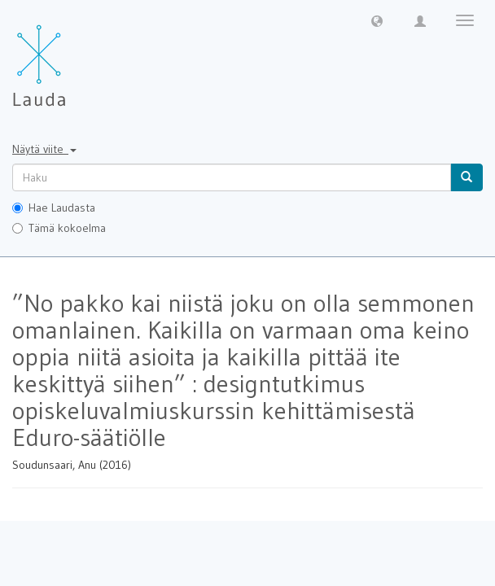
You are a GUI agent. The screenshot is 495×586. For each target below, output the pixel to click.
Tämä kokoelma (59, 228)
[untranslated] (231, 177)
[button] (377, 20)
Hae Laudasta (53, 207)
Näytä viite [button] (44, 149)
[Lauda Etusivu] (73, 57)
